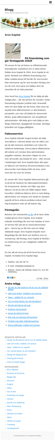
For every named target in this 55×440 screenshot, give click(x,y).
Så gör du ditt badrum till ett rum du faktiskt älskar (28, 288)
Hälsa (9, 388)
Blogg (9, 9)
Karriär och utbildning (15, 403)
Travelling (11, 425)
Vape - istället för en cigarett (21, 297)
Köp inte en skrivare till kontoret (22, 317)
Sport (9, 417)
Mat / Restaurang (14, 406)
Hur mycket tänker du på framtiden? (24, 301)
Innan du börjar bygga (18, 313)
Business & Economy (15, 373)
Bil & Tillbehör (12, 370)
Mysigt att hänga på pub (19, 305)
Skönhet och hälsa (14, 414)
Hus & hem (11, 392)
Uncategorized (13, 428)
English (10, 384)
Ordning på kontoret (17, 309)
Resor (9, 410)
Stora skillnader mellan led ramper (24, 325)
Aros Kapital (24, 96)
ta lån (30, 214)
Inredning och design (15, 395)
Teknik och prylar (14, 421)
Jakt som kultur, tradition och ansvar (25, 293)
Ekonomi (10, 381)
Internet (10, 399)
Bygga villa (11, 377)
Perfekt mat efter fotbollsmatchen (23, 321)
